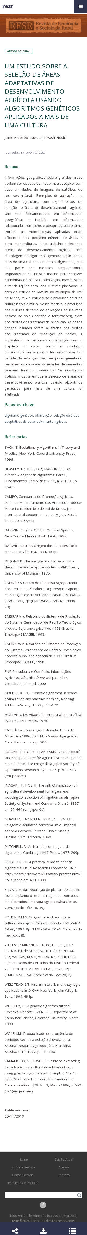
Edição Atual (64, 1159)
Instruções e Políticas (23, 1183)
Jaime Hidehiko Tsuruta (23, 137)
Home (23, 1159)
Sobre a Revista (23, 1167)
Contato (64, 1175)
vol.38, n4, (19, 152)
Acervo (63, 1167)
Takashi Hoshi (54, 137)
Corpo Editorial (23, 1175)
